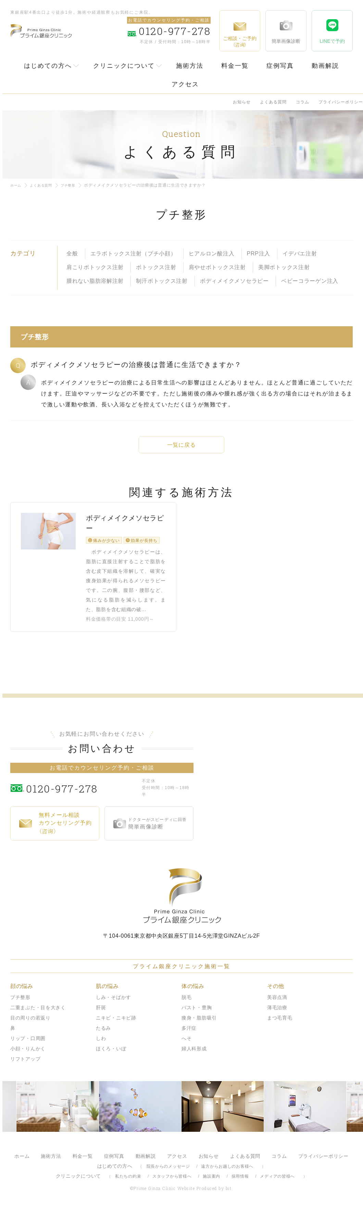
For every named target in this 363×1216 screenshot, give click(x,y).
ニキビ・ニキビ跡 (116, 1023)
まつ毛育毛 (279, 1023)
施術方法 (189, 65)
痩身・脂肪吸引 (199, 1023)
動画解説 (325, 65)
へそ (186, 1044)
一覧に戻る (181, 445)
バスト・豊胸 (197, 1013)
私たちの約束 (128, 1182)
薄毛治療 (277, 1013)
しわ (101, 1044)
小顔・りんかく (28, 1054)
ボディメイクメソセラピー (234, 281)
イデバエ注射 (300, 253)
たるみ (103, 1034)
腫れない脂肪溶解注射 (95, 281)
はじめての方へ (48, 65)
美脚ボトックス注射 (284, 267)
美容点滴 (277, 1003)
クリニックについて (124, 65)
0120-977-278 (82, 793)
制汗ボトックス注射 (161, 281)
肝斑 (101, 1013)
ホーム (16, 185)
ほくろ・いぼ (111, 1054)
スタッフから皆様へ (171, 1182)
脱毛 (186, 1003)
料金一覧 (235, 65)
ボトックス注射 (156, 267)
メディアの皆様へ (277, 1182)
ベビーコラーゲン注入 (309, 281)
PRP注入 (259, 253)
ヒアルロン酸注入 (212, 253)
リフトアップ (25, 1064)
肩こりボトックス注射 (95, 267)
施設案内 (211, 1182)
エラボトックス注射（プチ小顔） (133, 253)
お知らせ (242, 102)
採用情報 (240, 1182)
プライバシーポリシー (340, 102)
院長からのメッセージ (168, 1172)
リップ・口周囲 (28, 1044)
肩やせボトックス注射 (217, 267)
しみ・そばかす (113, 1003)
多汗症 (189, 1034)
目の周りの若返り (30, 1023)
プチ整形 (75, 185)
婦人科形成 (194, 1054)
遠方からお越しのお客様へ (227, 1172)
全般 (72, 253)
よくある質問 (273, 102)
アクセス (185, 84)
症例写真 (280, 65)
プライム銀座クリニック (181, 901)
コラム (302, 102)
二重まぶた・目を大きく (38, 1013)
